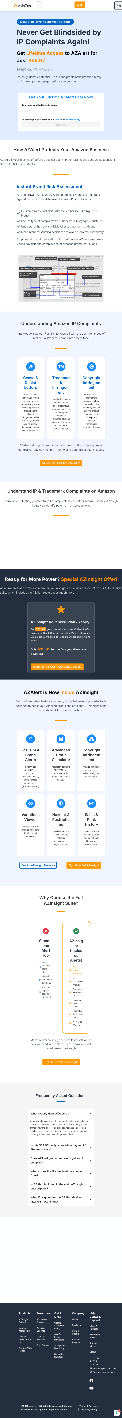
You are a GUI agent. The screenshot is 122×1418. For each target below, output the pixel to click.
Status (93, 1352)
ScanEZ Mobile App (24, 1329)
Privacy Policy (89, 1409)
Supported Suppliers (59, 1355)
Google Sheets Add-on (25, 1339)
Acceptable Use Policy (59, 1347)
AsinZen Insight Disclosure (59, 1337)
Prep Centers (43, 1345)
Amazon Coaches (41, 1329)
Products (76, 1325)
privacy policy (73, 119)
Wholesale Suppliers (42, 1321)
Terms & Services (88, 1406)
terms (58, 119)
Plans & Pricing (75, 1332)
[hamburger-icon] (39, 4)
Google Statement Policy (59, 1325)
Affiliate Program (76, 1341)
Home (75, 1319)
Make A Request (94, 1327)
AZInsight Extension (23, 1321)
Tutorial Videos (93, 1344)
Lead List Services (41, 1338)
